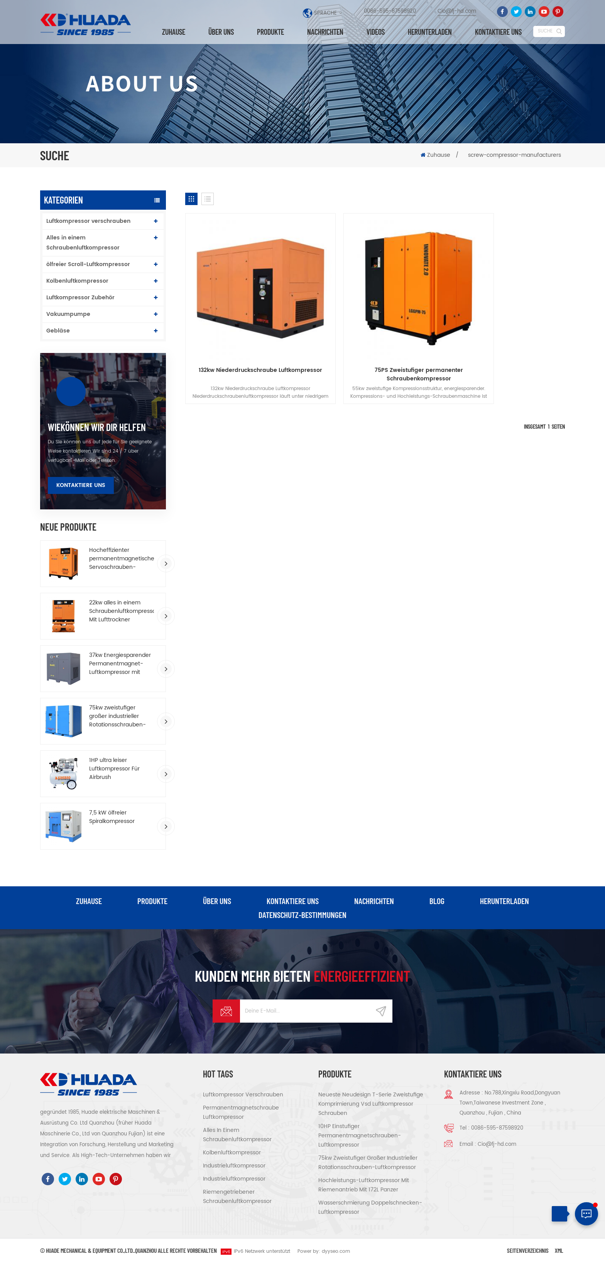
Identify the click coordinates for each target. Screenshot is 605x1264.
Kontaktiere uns (80, 485)
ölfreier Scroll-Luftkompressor (88, 264)
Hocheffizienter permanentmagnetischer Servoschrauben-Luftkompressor (121, 559)
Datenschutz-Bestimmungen (303, 915)
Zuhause (173, 31)
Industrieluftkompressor (234, 1166)
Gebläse (58, 330)
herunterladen (430, 31)
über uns (221, 31)
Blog (437, 901)
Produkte (270, 31)
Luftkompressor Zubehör (80, 297)
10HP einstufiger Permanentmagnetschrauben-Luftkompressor (359, 1136)
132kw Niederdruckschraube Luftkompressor (246, 345)
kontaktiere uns (498, 31)
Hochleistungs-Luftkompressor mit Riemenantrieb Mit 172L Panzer (363, 1185)
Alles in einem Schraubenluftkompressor (83, 242)
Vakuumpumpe (68, 314)
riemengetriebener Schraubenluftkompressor (237, 1197)
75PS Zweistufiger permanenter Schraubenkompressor (375, 345)
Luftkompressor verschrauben (88, 221)
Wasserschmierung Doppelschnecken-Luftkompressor (370, 1208)
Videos (376, 31)
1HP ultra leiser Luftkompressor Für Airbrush (114, 769)
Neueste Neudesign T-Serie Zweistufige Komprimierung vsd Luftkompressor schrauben (370, 1104)
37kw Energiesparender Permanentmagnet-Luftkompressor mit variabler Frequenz (120, 664)
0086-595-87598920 (390, 11)
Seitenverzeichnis (528, 1250)
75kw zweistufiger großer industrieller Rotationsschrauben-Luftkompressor (117, 716)
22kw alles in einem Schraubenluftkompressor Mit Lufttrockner (121, 611)
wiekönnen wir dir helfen (97, 427)
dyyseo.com (336, 1252)
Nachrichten (325, 31)
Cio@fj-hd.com (457, 11)
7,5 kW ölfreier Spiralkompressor (112, 817)
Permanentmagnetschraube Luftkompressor (241, 1113)
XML (559, 1250)
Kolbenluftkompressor (77, 281)
